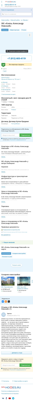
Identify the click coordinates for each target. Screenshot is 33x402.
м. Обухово (24, 20)
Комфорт (13, 109)
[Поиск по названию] (16, 14)
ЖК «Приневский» (8, 282)
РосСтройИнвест (15, 123)
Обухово (5, 82)
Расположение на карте (8, 94)
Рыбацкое (5, 86)
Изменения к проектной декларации (13, 236)
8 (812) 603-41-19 (10, 5)
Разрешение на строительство (11, 230)
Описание (5, 30)
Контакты (6, 381)
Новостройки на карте (21, 381)
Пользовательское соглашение (9, 393)
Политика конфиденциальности (10, 391)
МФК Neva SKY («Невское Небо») (23, 283)
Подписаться (25, 135)
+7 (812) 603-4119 (16, 58)
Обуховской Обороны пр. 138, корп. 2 (10, 79)
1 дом (4, 71)
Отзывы (23, 30)
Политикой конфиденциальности (18, 139)
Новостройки (5, 20)
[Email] (10, 135)
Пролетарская (6, 89)
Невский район (15, 20)
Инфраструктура (14, 30)
